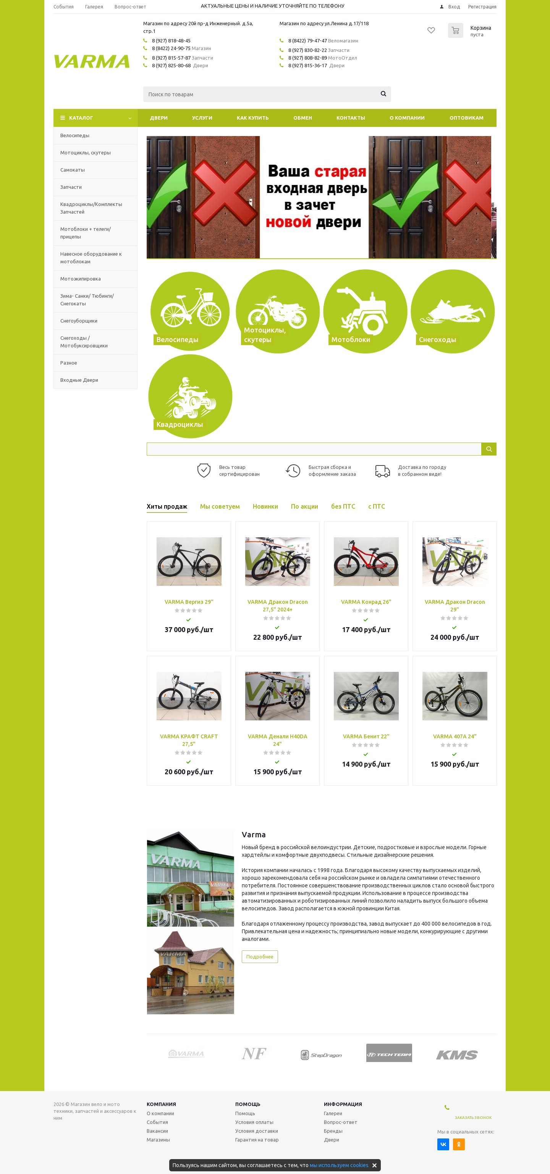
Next (491, 1053)
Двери (159, 117)
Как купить (253, 117)
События (157, 1122)
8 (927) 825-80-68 (171, 65)
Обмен (302, 117)
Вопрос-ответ (341, 1122)
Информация (343, 1104)
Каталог (81, 117)
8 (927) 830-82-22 (307, 50)
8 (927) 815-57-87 (171, 57)
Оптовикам (467, 117)
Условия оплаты (254, 1122)
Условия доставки (256, 1130)
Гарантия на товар (257, 1139)
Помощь (247, 1104)
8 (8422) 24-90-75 (171, 48)
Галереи (333, 1113)
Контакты (350, 117)
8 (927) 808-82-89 (307, 57)
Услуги (202, 117)
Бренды (333, 1130)
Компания (161, 1104)
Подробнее (259, 956)
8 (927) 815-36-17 (307, 65)
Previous (152, 1053)
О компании (407, 117)
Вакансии (157, 1130)
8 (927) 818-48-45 (171, 40)
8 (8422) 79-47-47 (307, 40)
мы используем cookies (339, 1165)
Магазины (158, 1139)
